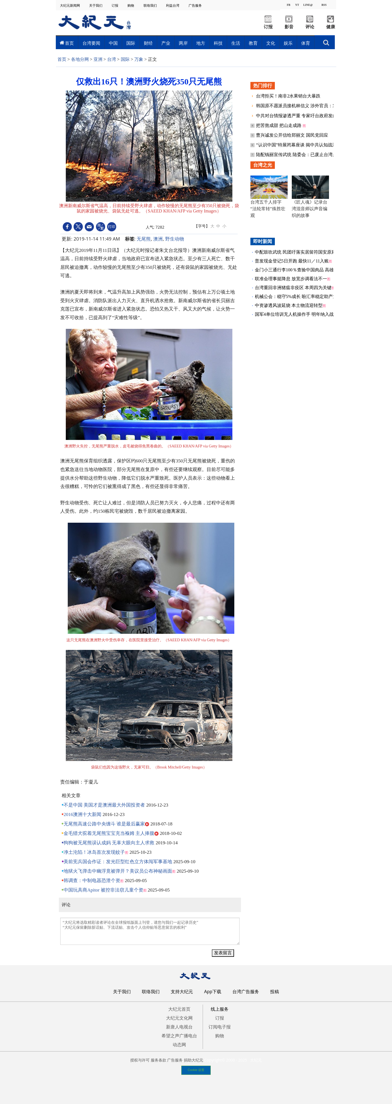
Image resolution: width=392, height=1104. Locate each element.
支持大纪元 (182, 991)
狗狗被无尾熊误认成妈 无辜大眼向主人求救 (109, 842)
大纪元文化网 (179, 1018)
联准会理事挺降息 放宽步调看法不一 (291, 278)
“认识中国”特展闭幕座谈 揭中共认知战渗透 (299, 144)
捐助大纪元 (193, 1060)
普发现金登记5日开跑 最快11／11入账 (292, 261)
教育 (253, 43)
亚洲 (98, 59)
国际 (130, 43)
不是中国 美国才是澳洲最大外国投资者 (104, 805)
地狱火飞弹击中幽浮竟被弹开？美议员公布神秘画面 (118, 871)
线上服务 (219, 1009)
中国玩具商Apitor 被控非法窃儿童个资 (103, 890)
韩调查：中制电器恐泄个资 (92, 880)
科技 (218, 43)
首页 (69, 43)
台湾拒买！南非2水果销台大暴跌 (288, 96)
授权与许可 (140, 1060)
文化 (270, 43)
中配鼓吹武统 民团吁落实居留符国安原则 (295, 252)
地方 (200, 43)
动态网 (179, 1045)
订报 (115, 5)
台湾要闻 (91, 43)
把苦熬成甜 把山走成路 (279, 125)
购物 (131, 5)
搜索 (326, 43)
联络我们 (151, 5)
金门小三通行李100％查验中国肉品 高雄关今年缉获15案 (310, 269)
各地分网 (80, 59)
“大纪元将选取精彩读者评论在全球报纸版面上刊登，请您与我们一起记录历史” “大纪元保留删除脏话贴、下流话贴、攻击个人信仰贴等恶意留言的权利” (150, 931)
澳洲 (158, 239)
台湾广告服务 (245, 991)
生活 (235, 43)
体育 (305, 43)
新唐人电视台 (179, 1027)
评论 (309, 26)
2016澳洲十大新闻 (82, 814)
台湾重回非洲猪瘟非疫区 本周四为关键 (293, 287)
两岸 (183, 43)
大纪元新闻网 (70, 5)
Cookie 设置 (196, 1070)
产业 (165, 43)
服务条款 (158, 1060)
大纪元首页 (179, 1009)
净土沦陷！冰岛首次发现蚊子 (94, 852)
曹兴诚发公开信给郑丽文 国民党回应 (292, 135)
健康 (330, 26)
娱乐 (288, 43)
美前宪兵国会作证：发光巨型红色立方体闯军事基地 (118, 861)
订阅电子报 (219, 1027)
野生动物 (174, 239)
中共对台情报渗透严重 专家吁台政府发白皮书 (301, 115)
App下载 (212, 991)
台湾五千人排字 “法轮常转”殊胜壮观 (267, 209)
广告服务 (196, 5)
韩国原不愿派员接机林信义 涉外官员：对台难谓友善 (308, 105)
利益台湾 (173, 5)
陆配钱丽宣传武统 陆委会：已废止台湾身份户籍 (303, 154)
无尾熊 (144, 239)
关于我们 (96, 5)
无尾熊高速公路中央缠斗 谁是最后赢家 (104, 824)
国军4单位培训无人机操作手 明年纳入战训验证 (301, 314)
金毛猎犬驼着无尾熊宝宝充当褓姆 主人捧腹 (109, 833)
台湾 (111, 59)
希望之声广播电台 (179, 1036)
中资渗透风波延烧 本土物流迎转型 (289, 305)
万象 (138, 59)
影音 (289, 26)
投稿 (274, 991)
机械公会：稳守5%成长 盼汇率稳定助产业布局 (300, 296)
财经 (148, 43)
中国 (113, 43)
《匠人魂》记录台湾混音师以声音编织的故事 (309, 209)
